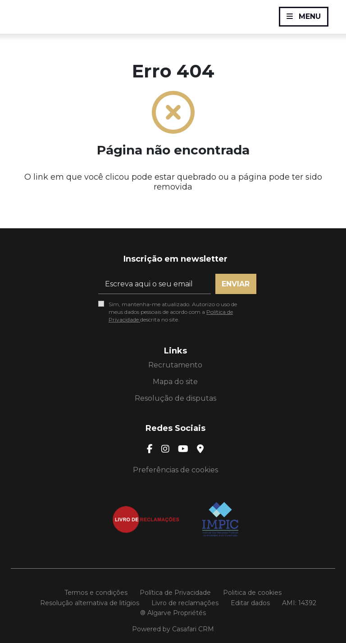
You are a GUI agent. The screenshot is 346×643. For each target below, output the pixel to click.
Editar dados (250, 603)
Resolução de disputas (175, 398)
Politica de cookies (252, 593)
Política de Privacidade (175, 593)
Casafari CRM (193, 629)
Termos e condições (95, 593)
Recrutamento (175, 365)
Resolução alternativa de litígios (89, 603)
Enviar (236, 284)
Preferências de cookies (175, 470)
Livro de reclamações (185, 603)
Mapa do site (175, 381)
